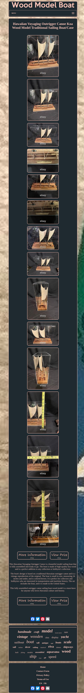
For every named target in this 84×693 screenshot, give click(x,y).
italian (20, 647)
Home (43, 667)
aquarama (53, 651)
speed (52, 657)
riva (51, 646)
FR (45, 683)
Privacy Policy (42, 675)
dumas (58, 647)
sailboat (19, 642)
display (55, 637)
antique (45, 643)
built (16, 652)
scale (67, 642)
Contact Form (42, 671)
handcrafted (58, 633)
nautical (43, 647)
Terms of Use (43, 679)
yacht (65, 637)
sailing (35, 647)
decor (27, 647)
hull (52, 643)
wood (66, 651)
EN (40, 683)
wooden (36, 636)
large (40, 658)
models (30, 652)
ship (33, 656)
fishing (23, 652)
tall (37, 643)
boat (30, 641)
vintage (22, 637)
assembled (39, 652)
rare (66, 632)
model (47, 631)
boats (58, 642)
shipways (68, 647)
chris (47, 638)
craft (36, 631)
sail (14, 647)
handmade (24, 631)
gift (45, 658)
